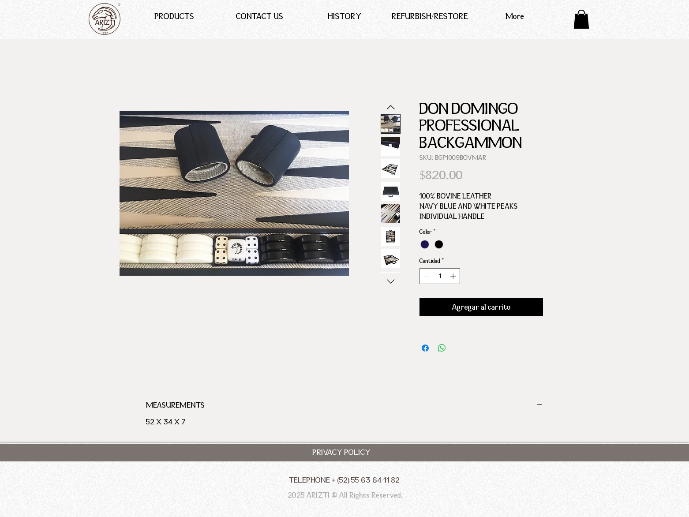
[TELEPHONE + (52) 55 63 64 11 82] (344, 480)
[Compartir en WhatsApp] (442, 348)
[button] (581, 19)
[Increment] (454, 276)
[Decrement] (426, 276)
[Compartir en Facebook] (425, 348)
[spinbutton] (440, 276)
